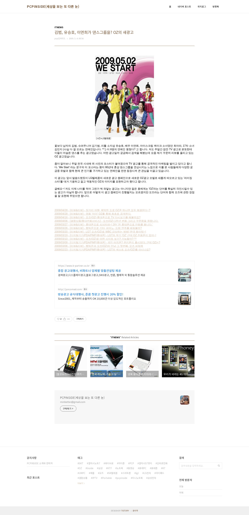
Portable (107, 478)
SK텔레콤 (113, 473)
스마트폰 (126, 473)
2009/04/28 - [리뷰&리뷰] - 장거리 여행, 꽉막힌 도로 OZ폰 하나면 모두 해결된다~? (102, 210)
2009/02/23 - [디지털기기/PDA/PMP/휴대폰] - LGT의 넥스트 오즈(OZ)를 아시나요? (102, 249)
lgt (137, 473)
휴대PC (142, 468)
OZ (80, 468)
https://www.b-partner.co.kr (74, 265)
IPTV (94, 478)
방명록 (216, 6)
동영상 (131, 468)
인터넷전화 (162, 463)
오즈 (101, 473)
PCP (132, 463)
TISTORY (125, 510)
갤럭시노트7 (94, 463)
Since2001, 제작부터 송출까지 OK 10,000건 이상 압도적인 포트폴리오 (97, 298)
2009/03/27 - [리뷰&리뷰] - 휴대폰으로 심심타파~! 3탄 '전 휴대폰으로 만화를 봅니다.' (104, 224)
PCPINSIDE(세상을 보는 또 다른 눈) (53, 6)
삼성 (100, 468)
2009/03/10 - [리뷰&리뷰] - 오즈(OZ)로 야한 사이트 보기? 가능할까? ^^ (96, 238)
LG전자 (147, 473)
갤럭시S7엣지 (145, 463)
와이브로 (109, 463)
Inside (90, 468)
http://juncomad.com (70, 289)
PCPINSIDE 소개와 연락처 (40, 463)
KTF (109, 468)
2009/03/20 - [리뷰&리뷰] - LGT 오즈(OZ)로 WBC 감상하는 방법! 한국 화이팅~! (100, 231)
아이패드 (160, 473)
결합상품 (83, 478)
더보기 (80, 483)
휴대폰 (154, 468)
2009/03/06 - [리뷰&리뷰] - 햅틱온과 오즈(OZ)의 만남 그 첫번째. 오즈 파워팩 (99, 246)
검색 (219, 466)
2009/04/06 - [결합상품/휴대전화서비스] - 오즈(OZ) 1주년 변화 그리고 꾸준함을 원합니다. (106, 221)
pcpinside (122, 478)
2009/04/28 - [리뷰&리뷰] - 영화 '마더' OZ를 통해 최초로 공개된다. (93, 213)
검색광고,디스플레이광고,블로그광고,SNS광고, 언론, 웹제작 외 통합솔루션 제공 (101, 275)
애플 (92, 473)
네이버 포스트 (184, 6)
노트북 (120, 468)
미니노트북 (137, 478)
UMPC (82, 473)
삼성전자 (152, 478)
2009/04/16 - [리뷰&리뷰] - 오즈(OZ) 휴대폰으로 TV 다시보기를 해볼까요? (97, 217)
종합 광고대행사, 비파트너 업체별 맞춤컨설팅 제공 (89, 270)
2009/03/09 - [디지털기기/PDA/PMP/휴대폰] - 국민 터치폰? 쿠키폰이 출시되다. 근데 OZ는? (107, 242)
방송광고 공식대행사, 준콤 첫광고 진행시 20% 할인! (90, 294)
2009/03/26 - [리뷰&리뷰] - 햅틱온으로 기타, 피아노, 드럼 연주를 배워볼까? (98, 228)
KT (164, 468)
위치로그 (202, 6)
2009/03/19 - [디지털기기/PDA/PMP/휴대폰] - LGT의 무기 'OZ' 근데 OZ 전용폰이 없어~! (105, 235)
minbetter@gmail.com (72, 402)
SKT (81, 463)
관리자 (135, 510)
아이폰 (121, 463)
